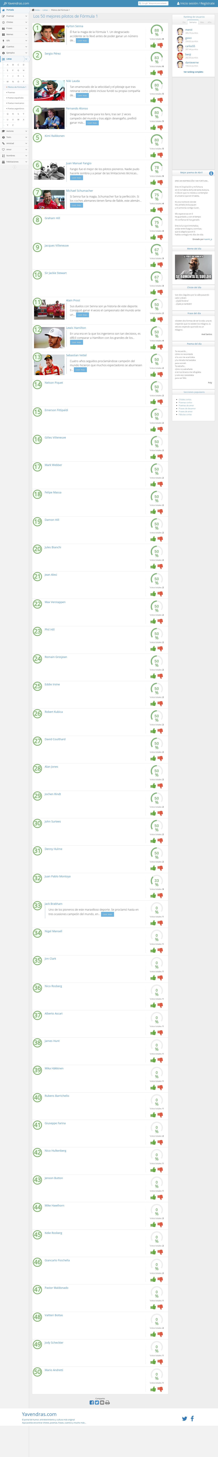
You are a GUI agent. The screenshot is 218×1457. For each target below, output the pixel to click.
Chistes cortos (185, 399)
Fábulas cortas (185, 414)
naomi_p (208, 239)
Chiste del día (194, 287)
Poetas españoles (15, 97)
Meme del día (194, 248)
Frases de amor (186, 411)
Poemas (10, 92)
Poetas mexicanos (15, 103)
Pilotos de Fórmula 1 (16, 87)
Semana (192, 22)
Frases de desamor (187, 408)
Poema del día (194, 343)
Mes (202, 22)
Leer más (82, 40)
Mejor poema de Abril (191, 172)
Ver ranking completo (193, 71)
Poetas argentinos (15, 108)
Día (184, 22)
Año (209, 22)
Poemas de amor (186, 405)
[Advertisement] (193, 123)
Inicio (37, 10)
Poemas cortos (185, 402)
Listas (45, 10)
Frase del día (194, 313)
